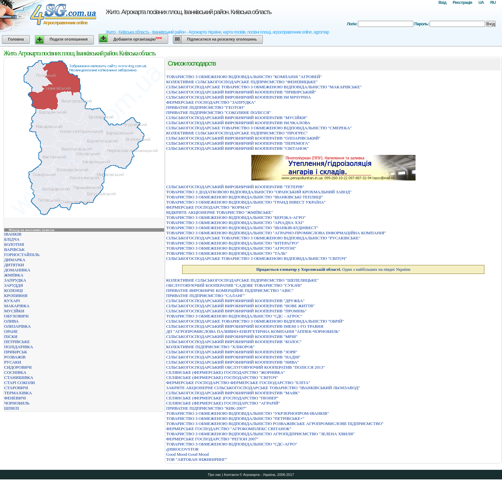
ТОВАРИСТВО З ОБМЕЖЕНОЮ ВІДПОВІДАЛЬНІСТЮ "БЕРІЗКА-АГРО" (236, 217)
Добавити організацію (137, 39)
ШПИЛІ (11, 408)
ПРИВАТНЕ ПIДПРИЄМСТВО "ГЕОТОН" (205, 107)
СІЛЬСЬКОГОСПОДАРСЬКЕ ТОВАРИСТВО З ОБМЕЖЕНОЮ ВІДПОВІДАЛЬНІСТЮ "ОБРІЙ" (255, 321)
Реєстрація (462, 2)
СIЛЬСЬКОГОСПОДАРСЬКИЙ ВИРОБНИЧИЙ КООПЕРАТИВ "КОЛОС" (234, 341)
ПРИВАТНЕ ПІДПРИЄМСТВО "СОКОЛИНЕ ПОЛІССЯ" (218, 112)
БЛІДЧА (12, 239)
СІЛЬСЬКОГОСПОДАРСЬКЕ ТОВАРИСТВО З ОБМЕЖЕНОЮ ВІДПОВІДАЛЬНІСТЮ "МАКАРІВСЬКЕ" (264, 86)
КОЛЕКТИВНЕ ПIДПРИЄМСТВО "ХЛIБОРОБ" (210, 346)
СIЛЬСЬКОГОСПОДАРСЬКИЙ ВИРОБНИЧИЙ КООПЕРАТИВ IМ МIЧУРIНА (238, 97)
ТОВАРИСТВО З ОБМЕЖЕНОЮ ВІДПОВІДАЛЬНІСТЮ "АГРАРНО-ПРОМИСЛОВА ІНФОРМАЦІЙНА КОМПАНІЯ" (276, 232)
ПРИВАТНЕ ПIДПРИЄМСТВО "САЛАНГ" (205, 295)
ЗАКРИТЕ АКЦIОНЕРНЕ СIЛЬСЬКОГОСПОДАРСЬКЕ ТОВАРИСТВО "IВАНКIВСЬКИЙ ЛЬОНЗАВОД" (263, 387)
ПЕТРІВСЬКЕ (17, 341)
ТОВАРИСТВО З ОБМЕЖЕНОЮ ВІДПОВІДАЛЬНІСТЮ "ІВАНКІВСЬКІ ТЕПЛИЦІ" (244, 197)
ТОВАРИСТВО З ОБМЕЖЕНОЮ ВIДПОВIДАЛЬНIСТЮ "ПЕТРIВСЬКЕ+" (235, 418)
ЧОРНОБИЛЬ (16, 403)
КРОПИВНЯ (16, 295)
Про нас (214, 475)
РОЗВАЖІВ (15, 357)
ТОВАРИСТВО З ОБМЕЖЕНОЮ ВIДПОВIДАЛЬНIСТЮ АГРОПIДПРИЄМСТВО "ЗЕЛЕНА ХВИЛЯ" (260, 433)
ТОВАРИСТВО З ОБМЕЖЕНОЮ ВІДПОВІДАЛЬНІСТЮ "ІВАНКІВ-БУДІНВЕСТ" (242, 227)
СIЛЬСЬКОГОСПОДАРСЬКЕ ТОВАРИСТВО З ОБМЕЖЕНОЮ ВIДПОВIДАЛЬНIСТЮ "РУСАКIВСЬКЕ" (263, 238)
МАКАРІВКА (16, 305)
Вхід (442, 2)
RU (493, 2)
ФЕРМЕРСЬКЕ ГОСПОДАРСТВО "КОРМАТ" (208, 207)
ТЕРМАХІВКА (18, 392)
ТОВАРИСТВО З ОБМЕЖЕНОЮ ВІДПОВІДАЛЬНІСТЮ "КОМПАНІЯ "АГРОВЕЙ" (244, 76)
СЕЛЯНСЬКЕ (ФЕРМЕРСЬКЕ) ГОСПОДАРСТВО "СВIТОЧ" (222, 377)
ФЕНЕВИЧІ (15, 398)
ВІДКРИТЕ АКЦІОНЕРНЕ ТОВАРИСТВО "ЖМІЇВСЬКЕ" (219, 212)
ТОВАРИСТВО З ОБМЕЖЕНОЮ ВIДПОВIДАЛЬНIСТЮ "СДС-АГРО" (231, 444)
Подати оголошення (69, 39)
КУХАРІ (12, 300)
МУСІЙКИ (14, 311)
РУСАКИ (12, 362)
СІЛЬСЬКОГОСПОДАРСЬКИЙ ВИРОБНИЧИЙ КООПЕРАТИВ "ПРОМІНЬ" (236, 311)
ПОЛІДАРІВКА (18, 346)
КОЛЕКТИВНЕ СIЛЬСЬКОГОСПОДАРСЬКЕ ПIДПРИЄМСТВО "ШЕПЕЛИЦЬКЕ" (242, 280)
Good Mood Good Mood (187, 454)
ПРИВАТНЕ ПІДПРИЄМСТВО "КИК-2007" (206, 408)
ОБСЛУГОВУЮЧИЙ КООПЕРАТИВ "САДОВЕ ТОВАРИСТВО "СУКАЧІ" (234, 285)
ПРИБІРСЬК (15, 351)
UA (481, 2)
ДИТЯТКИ (14, 264)
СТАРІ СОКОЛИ (19, 382)
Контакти (231, 475)
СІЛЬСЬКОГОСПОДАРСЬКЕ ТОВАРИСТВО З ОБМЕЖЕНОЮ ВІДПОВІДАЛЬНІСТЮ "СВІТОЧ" (256, 258)
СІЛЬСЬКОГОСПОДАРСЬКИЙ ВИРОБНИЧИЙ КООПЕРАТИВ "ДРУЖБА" (235, 300)
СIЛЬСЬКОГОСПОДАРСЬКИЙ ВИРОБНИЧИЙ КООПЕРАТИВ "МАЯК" (233, 392)
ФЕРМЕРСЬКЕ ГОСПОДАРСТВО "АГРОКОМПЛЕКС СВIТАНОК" (228, 428)
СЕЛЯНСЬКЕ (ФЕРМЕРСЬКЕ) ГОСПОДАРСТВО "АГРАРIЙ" (223, 403)
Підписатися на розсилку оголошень (222, 39)
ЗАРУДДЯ (13, 285)
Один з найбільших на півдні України (333, 269)
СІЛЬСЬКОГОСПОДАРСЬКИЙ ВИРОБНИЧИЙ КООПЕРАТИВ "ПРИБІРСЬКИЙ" (241, 92)
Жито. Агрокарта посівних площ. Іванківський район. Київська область (188, 11)
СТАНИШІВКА (18, 377)
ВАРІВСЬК (14, 249)
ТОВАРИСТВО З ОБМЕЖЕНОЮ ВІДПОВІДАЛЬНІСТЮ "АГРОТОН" (231, 248)
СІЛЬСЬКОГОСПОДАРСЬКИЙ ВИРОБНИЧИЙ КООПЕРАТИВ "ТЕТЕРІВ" (235, 186)
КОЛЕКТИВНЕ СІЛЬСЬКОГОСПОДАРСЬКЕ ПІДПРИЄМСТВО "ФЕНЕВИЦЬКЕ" (242, 81)
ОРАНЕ (11, 331)
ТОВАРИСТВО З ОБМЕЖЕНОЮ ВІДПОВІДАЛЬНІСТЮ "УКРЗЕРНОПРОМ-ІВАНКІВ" (247, 413)
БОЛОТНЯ (14, 244)
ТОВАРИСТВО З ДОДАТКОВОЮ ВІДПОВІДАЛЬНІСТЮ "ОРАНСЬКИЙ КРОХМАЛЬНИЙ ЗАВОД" (259, 191)
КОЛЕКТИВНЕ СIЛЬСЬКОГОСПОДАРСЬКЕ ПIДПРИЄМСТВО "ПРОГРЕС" (237, 133)
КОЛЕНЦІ (13, 290)
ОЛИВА (11, 321)
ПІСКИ (10, 336)
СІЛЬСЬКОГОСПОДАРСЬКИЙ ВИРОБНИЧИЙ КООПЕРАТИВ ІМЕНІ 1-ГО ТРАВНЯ (244, 326)
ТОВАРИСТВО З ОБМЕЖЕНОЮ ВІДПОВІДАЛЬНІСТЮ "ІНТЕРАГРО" (232, 243)
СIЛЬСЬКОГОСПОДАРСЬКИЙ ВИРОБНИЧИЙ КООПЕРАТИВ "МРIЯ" (231, 336)
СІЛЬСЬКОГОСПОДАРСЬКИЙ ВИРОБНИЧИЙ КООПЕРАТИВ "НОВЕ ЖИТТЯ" (240, 305)
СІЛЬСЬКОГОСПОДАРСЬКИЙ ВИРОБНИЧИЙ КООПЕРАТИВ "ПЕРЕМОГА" (238, 143)
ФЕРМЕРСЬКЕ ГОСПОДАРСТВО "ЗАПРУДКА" (211, 102)
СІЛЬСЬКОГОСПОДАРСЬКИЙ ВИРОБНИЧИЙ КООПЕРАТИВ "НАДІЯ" (233, 357)
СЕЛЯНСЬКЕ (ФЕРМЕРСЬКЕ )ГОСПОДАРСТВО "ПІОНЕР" (222, 398)
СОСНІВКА (15, 372)
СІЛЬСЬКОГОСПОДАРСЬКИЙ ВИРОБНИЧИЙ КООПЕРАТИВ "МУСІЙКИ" (236, 117)
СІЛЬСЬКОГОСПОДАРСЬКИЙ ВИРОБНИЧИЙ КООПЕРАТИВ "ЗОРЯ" (231, 351)
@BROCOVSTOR (182, 449)
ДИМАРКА (14, 259)
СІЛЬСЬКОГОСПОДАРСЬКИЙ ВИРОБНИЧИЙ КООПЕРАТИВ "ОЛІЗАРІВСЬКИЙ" (243, 138)
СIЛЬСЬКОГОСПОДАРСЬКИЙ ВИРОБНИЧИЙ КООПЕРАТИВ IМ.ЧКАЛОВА (238, 122)
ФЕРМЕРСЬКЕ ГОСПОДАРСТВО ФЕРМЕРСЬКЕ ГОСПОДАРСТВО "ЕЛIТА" (238, 382)
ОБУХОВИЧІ (16, 316)
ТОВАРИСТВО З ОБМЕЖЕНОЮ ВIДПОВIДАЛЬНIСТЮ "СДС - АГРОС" (234, 316)
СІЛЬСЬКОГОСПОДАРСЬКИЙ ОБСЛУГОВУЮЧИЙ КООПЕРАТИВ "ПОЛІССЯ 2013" (245, 367)
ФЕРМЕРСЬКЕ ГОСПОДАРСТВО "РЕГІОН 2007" (212, 439)
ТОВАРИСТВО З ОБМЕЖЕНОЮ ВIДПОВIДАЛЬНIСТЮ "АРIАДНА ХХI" (235, 222)
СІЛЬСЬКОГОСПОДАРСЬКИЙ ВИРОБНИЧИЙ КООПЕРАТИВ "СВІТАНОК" (237, 148)
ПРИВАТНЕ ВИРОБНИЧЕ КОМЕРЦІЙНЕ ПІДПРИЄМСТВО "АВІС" (230, 290)
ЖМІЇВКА (13, 275)
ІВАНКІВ (12, 234)
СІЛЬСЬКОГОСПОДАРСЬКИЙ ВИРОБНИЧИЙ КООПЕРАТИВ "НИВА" (232, 362)
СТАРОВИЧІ (16, 387)
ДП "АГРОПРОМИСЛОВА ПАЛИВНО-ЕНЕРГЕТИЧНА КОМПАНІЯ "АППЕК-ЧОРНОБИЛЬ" (253, 331)
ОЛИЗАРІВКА (17, 326)
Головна (16, 39)
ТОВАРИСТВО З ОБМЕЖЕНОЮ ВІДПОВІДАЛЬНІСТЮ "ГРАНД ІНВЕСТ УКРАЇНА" (246, 202)
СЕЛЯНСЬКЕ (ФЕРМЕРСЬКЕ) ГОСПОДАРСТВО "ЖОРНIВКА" (225, 372)
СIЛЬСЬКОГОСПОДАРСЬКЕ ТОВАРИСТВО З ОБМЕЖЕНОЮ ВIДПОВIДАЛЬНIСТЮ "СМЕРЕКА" (259, 127)
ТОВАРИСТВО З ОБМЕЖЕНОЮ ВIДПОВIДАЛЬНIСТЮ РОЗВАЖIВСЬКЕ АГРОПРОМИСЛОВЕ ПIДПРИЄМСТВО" (275, 423)
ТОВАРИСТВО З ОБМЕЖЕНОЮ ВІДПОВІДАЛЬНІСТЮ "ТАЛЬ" (226, 253)
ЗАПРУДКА (15, 280)
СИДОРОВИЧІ (18, 367)
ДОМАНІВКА (17, 270)
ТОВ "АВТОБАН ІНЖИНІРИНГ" (196, 459)
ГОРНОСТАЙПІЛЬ (21, 254)
